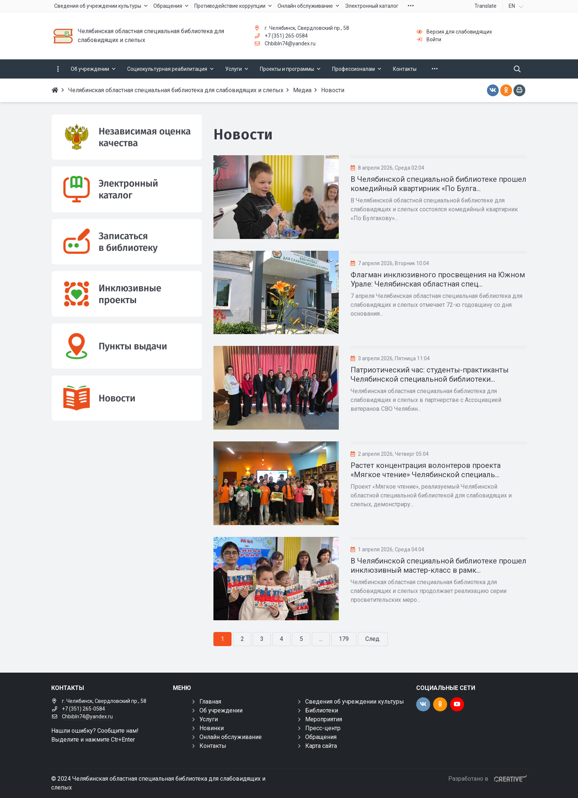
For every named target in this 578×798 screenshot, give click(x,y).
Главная (210, 701)
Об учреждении (221, 710)
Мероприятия (323, 719)
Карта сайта (321, 745)
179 (344, 638)
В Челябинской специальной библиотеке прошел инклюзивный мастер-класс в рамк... (438, 565)
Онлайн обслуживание (230, 736)
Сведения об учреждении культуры (354, 701)
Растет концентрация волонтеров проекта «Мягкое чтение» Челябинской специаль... (426, 470)
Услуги (208, 719)
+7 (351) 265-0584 (286, 36)
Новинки (211, 728)
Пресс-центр (323, 728)
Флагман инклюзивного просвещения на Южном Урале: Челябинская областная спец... (438, 279)
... (321, 638)
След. (372, 638)
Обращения (321, 736)
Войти (433, 39)
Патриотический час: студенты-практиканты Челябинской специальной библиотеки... (430, 374)
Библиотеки (321, 710)
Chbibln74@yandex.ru (290, 43)
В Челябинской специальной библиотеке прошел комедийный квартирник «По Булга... (438, 184)
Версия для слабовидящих (459, 32)
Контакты (212, 745)
